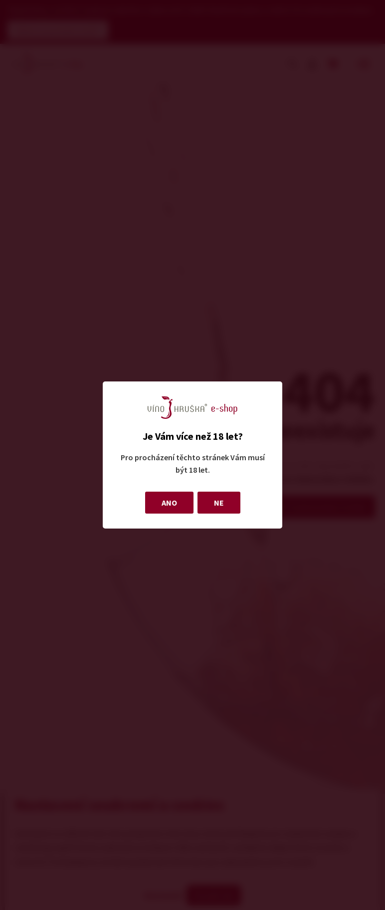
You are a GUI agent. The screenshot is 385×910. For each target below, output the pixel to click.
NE (219, 503)
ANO (169, 503)
